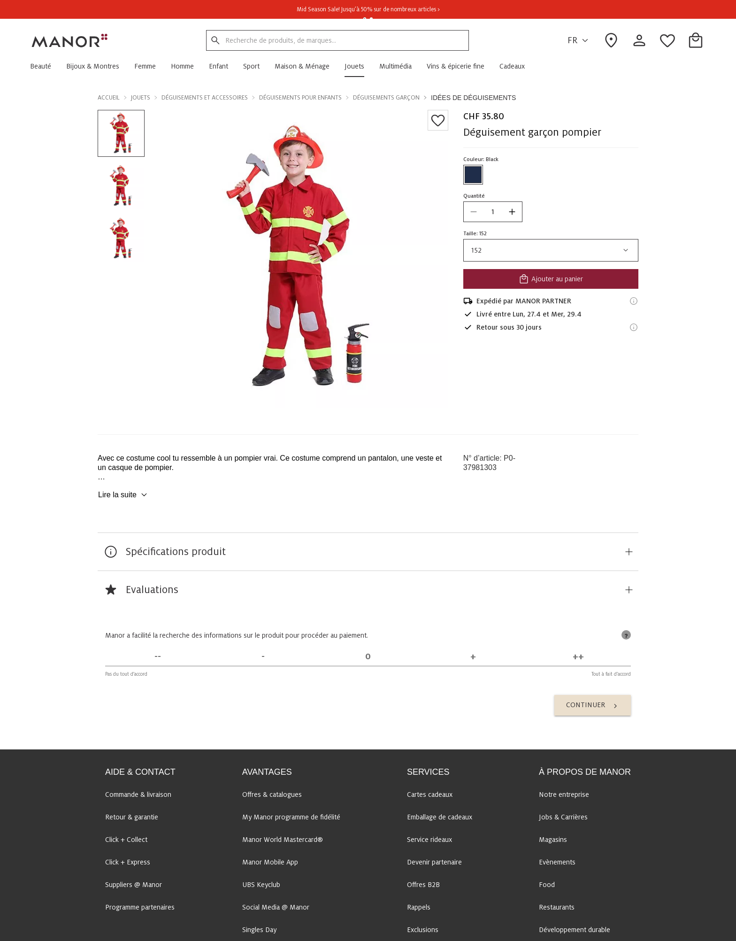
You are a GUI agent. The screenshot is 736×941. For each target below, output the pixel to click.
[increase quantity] (512, 212)
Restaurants (557, 907)
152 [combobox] (550, 250)
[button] (44, 66)
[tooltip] (626, 635)
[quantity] (492, 211)
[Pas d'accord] (262, 657)
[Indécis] (368, 657)
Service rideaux (429, 839)
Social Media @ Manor (275, 907)
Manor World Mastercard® (282, 839)
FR (579, 40)
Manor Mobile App (270, 862)
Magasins (553, 839)
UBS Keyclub (261, 884)
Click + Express (127, 862)
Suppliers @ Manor (133, 884)
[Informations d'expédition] (633, 301)
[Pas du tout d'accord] (157, 657)
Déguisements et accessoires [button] (204, 97)
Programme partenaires (140, 907)
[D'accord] (473, 657)
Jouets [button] (140, 97)
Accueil (109, 97)
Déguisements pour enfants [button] (300, 97)
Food (547, 884)
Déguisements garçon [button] (386, 97)
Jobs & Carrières (563, 817)
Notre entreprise (564, 794)
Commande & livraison (138, 794)
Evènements (557, 862)
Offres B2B (423, 884)
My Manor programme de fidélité (291, 817)
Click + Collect (126, 839)
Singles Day (259, 929)
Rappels (418, 907)
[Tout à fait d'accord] (578, 657)
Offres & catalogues (272, 794)
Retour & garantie (131, 817)
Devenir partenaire (434, 862)
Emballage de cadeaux (439, 817)
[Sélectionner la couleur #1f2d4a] (473, 174)
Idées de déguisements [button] (473, 97)
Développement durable (574, 929)
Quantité (474, 196)
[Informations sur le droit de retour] (633, 327)
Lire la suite (124, 495)
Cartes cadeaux (429, 794)
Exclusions (422, 929)
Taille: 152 (475, 233)
